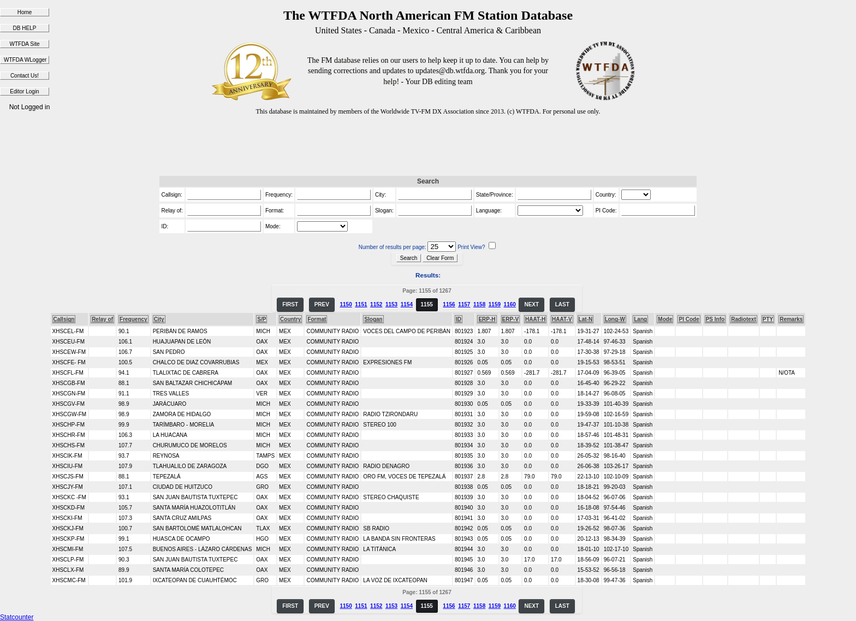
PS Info (715, 319)
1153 (391, 304)
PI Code (689, 319)
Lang (640, 319)
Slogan (373, 319)
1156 (449, 304)
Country (290, 319)
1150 (346, 304)
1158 (479, 304)
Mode (665, 319)
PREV (321, 304)
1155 (427, 304)
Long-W (615, 319)
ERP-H (486, 319)
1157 (464, 304)
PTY (768, 319)
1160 (510, 304)
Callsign (64, 319)
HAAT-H (535, 319)
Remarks (791, 319)
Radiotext (743, 319)
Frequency (133, 319)
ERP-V (510, 319)
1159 (495, 304)
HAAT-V (562, 319)
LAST (562, 304)
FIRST (290, 304)
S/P (261, 319)
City (159, 319)
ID (458, 319)
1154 (407, 304)
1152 (376, 304)
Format (316, 319)
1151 (361, 304)
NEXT (531, 304)
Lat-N (586, 319)
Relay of (102, 319)
